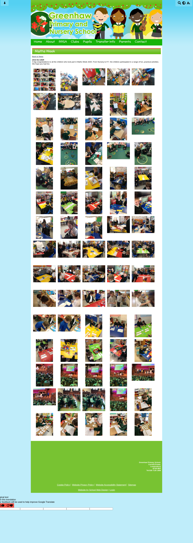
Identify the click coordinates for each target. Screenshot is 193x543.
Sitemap (132, 485)
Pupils (87, 41)
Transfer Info (105, 41)
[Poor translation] (9, 505)
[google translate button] (184, 3)
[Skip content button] (5, 4)
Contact (141, 41)
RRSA (63, 41)
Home (38, 41)
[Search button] (179, 4)
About (50, 41)
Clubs (75, 41)
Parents (125, 41)
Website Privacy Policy (83, 485)
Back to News (37, 57)
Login (112, 490)
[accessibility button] (188, 4)
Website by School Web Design (93, 490)
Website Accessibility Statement (111, 485)
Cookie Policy (63, 485)
